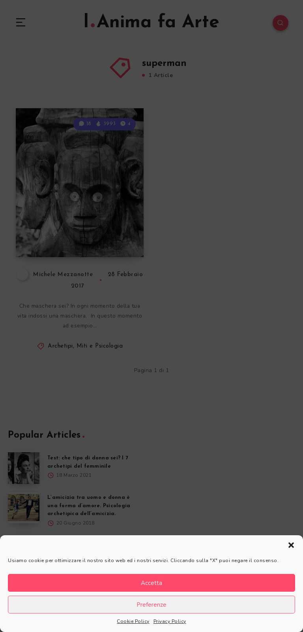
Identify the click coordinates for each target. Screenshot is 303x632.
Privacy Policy (169, 621)
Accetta (151, 583)
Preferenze (151, 605)
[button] (291, 545)
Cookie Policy (133, 621)
